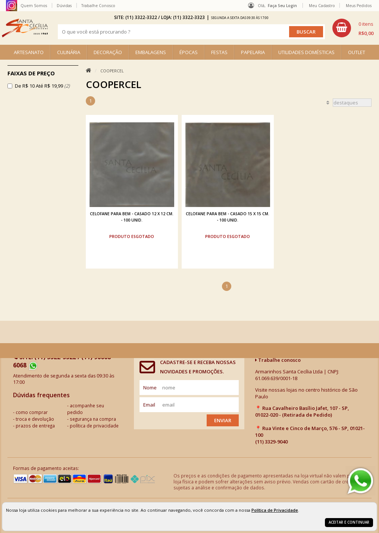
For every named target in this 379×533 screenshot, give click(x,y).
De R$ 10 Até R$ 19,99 (42, 85)
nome (150, 387)
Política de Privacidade (274, 510)
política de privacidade (94, 426)
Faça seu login (282, 5)
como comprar (32, 412)
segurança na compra (93, 419)
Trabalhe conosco (278, 360)
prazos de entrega (35, 426)
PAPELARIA (253, 52)
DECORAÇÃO (108, 52)
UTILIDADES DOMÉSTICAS (306, 52)
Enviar (222, 420)
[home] (25, 28)
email (149, 404)
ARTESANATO (29, 52)
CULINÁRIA (68, 52)
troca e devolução (35, 419)
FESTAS (219, 52)
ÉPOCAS (188, 52)
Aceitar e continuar (349, 522)
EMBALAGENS (150, 52)
